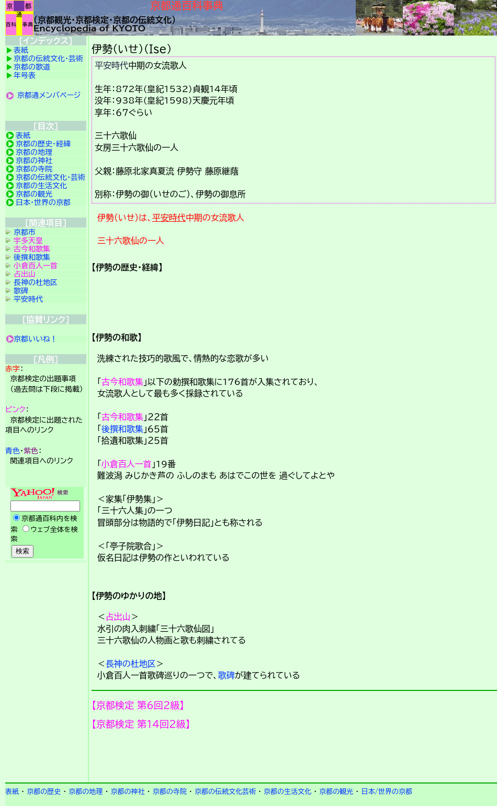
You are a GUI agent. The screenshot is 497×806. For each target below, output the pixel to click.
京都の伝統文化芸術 (225, 791)
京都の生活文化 (41, 185)
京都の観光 (34, 194)
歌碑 (226, 675)
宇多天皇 (28, 240)
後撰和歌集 (122, 429)
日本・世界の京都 (43, 202)
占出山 (118, 616)
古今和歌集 (122, 382)
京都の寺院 (34, 169)
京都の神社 (34, 160)
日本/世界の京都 (386, 791)
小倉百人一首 (126, 464)
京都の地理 (34, 152)
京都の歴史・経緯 (43, 143)
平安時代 (111, 65)
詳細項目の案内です (294, 298)
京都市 (25, 232)
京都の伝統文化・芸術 (48, 58)
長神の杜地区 (131, 664)
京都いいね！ (36, 339)
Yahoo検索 (45, 523)
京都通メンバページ (49, 95)
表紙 (21, 50)
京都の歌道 (32, 67)
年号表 (25, 75)
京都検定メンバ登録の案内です (294, 756)
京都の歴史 (44, 791)
